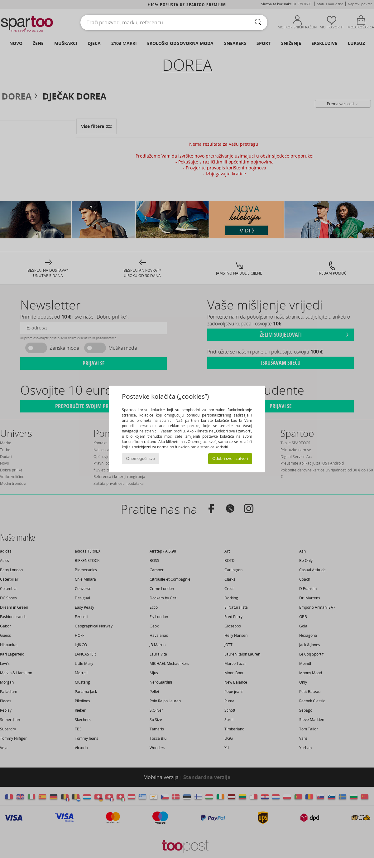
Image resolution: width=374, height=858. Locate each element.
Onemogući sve (140, 458)
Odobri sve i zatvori (230, 458)
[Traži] (258, 22)
